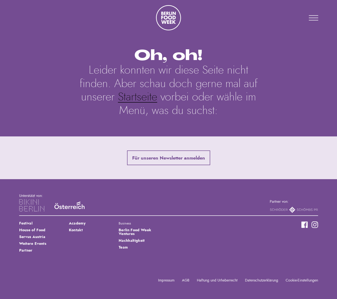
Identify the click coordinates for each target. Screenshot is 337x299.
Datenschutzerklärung (261, 280)
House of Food (32, 230)
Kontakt (76, 230)
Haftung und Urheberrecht (217, 280)
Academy (77, 223)
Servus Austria (32, 237)
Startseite (137, 97)
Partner (26, 250)
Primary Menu (307, 18)
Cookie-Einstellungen (302, 280)
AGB (185, 280)
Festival (26, 223)
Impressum (166, 280)
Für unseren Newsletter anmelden (168, 158)
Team (123, 247)
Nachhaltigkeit (132, 240)
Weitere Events (32, 244)
